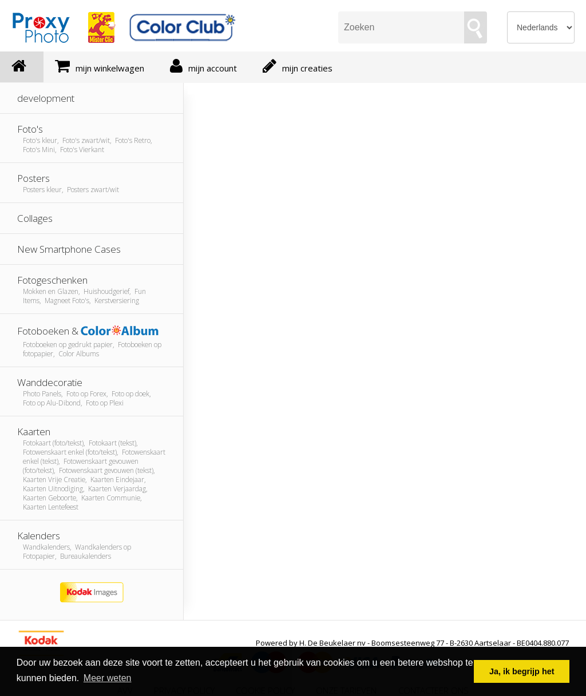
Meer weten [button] (108, 678)
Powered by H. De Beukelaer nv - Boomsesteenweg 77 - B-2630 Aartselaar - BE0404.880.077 (412, 643)
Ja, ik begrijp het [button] (522, 671)
